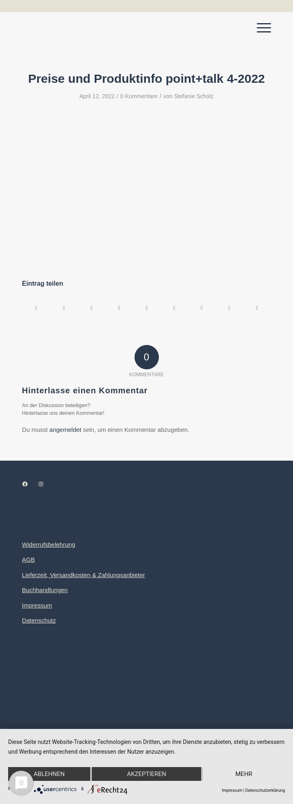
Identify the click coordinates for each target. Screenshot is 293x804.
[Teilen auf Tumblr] (174, 308)
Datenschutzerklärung (265, 790)
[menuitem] (260, 28)
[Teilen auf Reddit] (229, 308)
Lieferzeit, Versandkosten (56, 574)
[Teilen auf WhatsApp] (91, 308)
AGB (28, 559)
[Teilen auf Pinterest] (119, 308)
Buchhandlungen (45, 589)
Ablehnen (49, 774)
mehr (243, 774)
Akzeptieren (146, 774)
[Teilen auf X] (64, 308)
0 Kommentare (139, 96)
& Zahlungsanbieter (118, 574)
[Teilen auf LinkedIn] (147, 308)
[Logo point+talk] (121, 28)
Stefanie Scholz (193, 96)
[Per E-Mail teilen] (257, 308)
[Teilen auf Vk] (201, 308)
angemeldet (65, 429)
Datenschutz (39, 620)
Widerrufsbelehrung (48, 544)
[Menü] (260, 28)
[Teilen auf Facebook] (36, 308)
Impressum (37, 605)
